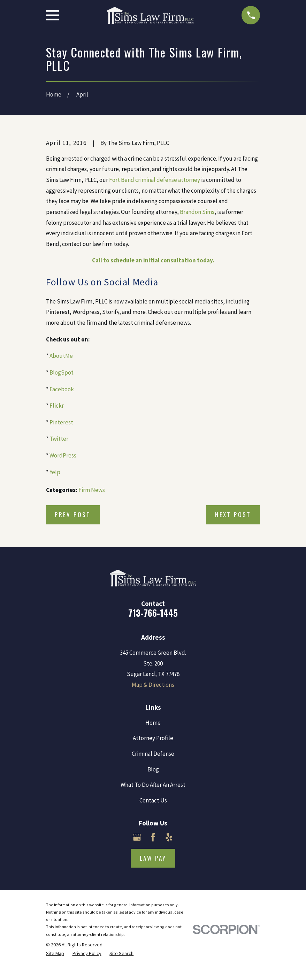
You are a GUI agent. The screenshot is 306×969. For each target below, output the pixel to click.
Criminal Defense (153, 753)
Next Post (233, 514)
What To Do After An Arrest (153, 785)
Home (153, 722)
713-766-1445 (153, 612)
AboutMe (61, 356)
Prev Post (73, 514)
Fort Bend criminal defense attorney (154, 180)
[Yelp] (169, 837)
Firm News (91, 490)
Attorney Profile (153, 738)
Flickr (56, 405)
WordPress (62, 455)
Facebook (61, 389)
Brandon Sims (197, 212)
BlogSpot (61, 372)
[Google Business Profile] (137, 837)
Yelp (54, 472)
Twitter (58, 439)
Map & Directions (153, 685)
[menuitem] (55, 953)
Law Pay (153, 858)
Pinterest (61, 422)
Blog (153, 769)
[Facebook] (153, 837)
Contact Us (153, 800)
